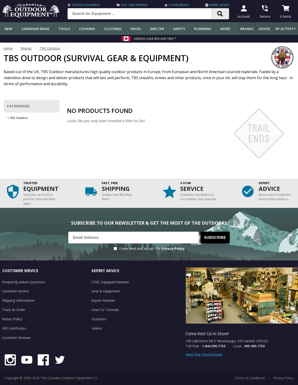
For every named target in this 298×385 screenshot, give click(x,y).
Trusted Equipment (86, 5)
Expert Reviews (103, 300)
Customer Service (15, 291)
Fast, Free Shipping (134, 5)
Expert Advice (219, 5)
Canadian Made (35, 29)
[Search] (220, 13)
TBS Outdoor (50, 48)
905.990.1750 (254, 346)
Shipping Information (18, 300)
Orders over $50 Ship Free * (155, 39)
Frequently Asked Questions (23, 282)
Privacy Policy (172, 248)
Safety (179, 29)
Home (8, 48)
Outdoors (98, 319)
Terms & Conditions (250, 378)
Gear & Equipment (105, 291)
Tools (64, 29)
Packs (136, 29)
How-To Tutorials (105, 309)
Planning (202, 29)
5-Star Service (179, 5)
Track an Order (13, 309)
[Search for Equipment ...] (143, 13)
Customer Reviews (16, 337)
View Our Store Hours (204, 354)
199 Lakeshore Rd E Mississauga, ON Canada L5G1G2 (227, 341)
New (8, 29)
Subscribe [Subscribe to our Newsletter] (215, 238)
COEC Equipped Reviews (110, 282)
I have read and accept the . (152, 248)
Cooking (87, 29)
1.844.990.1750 (213, 346)
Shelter (157, 29)
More (225, 29)
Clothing (113, 29)
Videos (96, 328)
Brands (247, 29)
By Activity (285, 29)
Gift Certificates (14, 328)
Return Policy (12, 319)
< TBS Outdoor (17, 118)
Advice (264, 29)
